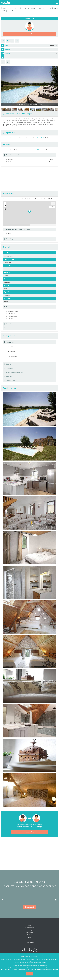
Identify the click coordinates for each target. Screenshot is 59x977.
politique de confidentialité (28, 959)
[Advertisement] (29, 178)
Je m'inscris (29, 907)
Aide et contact (29, 932)
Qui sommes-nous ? (29, 927)
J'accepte (29, 974)
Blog (29, 937)
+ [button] (5, 203)
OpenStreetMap (48, 224)
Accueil (29, 925)
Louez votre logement (29, 930)
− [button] (5, 205)
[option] (33, 109)
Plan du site (29, 934)
